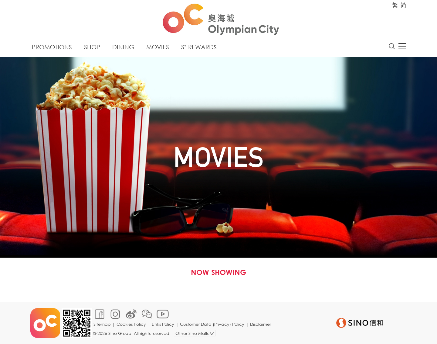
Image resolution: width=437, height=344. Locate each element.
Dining (123, 46)
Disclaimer (260, 324)
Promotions (52, 46)
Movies (157, 46)
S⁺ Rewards (199, 46)
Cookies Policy (131, 324)
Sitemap (102, 324)
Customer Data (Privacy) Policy (212, 324)
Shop (92, 46)
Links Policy (163, 324)
